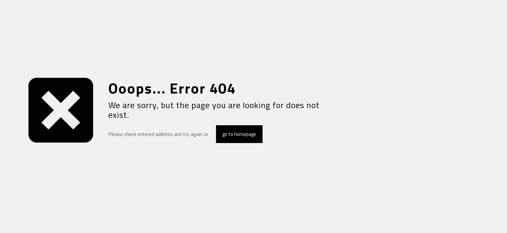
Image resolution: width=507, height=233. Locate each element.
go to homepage (239, 134)
